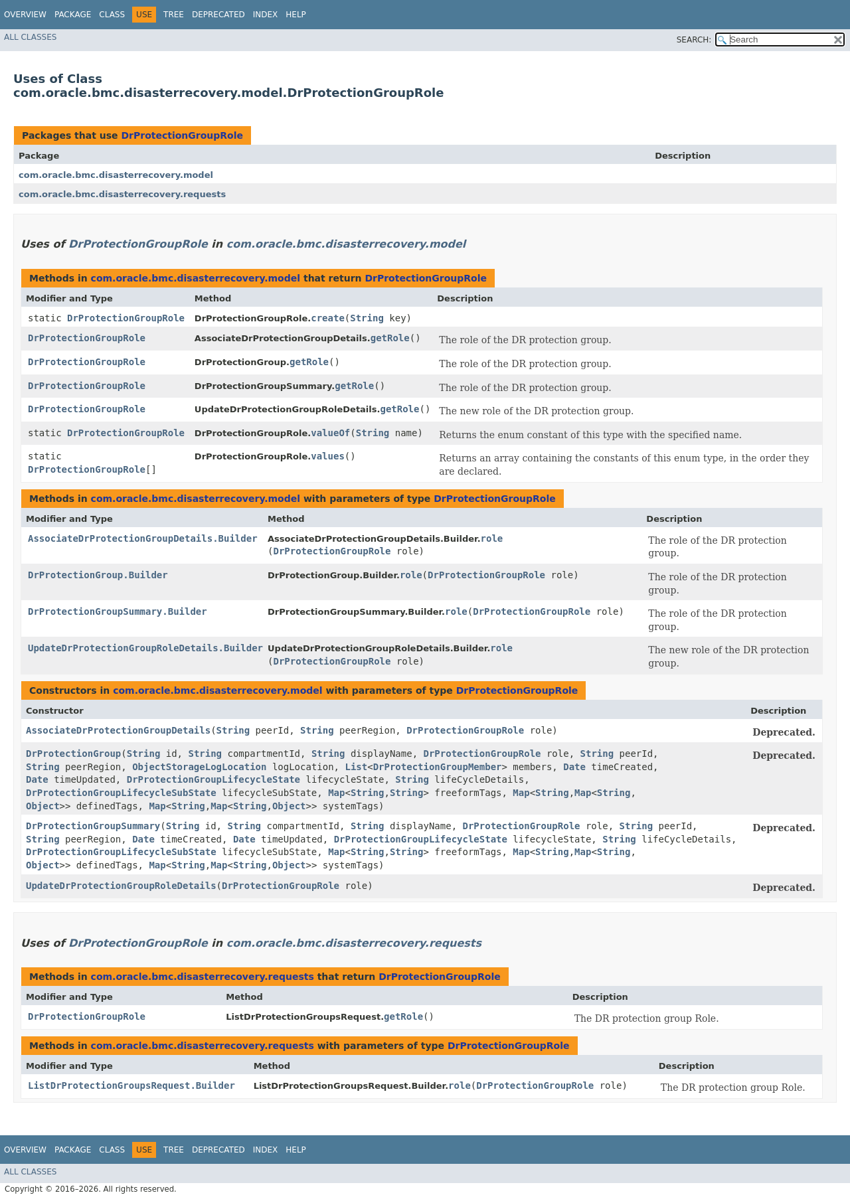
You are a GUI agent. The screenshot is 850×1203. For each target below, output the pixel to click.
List (356, 767)
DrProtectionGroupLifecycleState (213, 779)
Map (336, 792)
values (328, 456)
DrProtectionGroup (73, 753)
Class (112, 14)
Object (43, 806)
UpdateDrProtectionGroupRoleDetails (121, 885)
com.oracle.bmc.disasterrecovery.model (116, 175)
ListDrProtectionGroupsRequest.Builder (131, 1085)
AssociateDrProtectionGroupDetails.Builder (143, 538)
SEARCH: (694, 39)
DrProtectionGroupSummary (93, 826)
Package (72, 14)
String (367, 318)
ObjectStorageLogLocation (199, 767)
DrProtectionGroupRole (182, 135)
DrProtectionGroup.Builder (98, 575)
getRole (390, 338)
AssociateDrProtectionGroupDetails (118, 730)
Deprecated (218, 14)
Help (296, 14)
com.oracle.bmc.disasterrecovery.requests (122, 194)
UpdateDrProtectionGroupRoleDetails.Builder (145, 648)
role (492, 538)
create (328, 318)
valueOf (330, 433)
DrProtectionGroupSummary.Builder (117, 611)
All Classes (30, 37)
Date (574, 767)
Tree (173, 14)
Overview (25, 14)
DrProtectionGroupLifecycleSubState (121, 792)
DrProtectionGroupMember (437, 767)
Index (265, 14)
